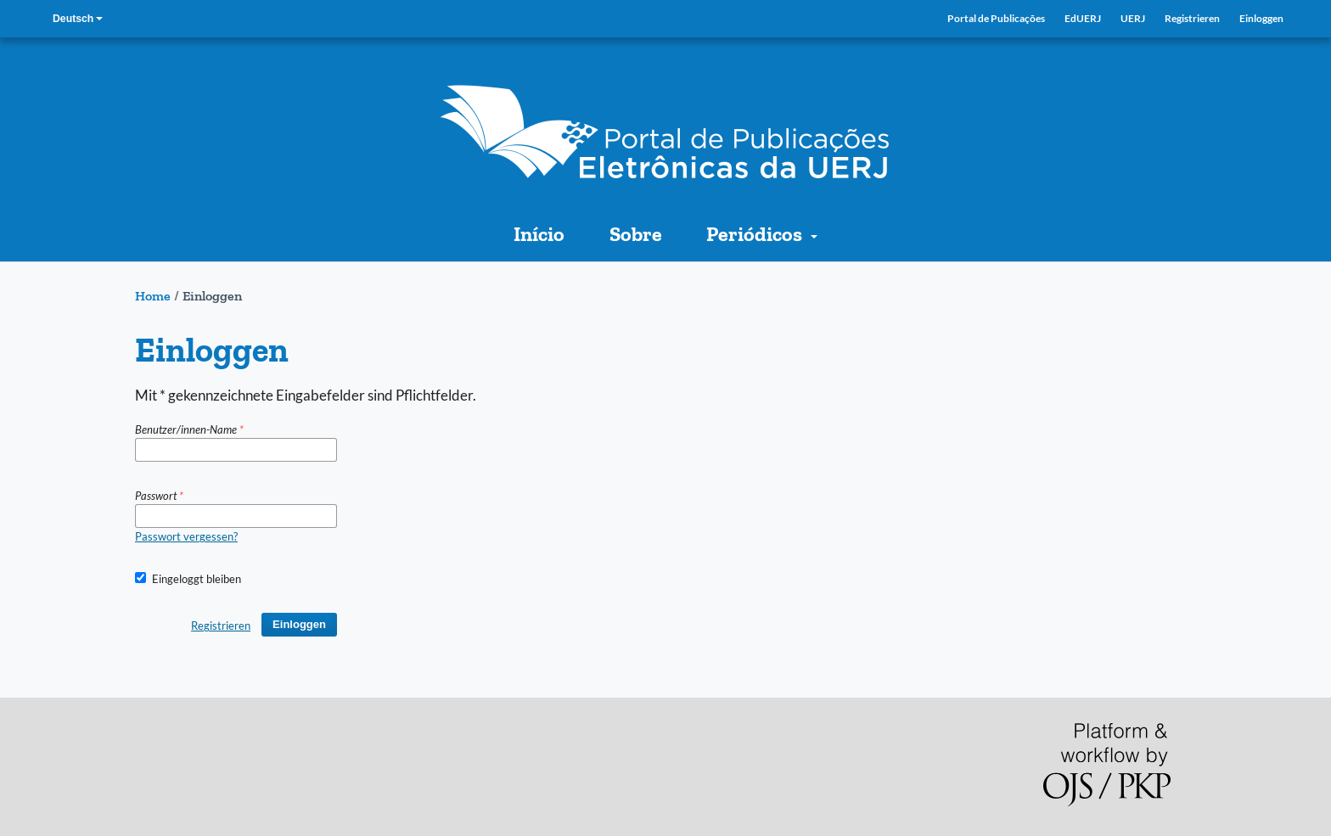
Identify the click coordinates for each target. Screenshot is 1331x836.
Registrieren (1192, 18)
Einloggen (1261, 18)
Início (539, 234)
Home (153, 296)
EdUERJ (1082, 18)
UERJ (1132, 18)
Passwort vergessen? (186, 536)
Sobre (635, 234)
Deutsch (76, 19)
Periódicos (756, 234)
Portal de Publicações (996, 18)
